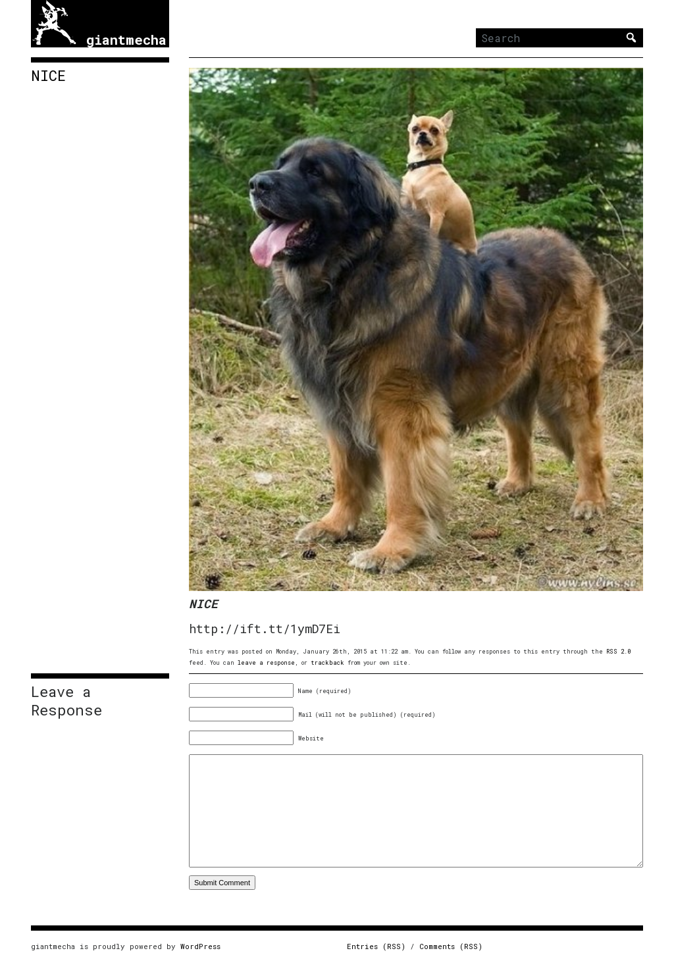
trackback (327, 662)
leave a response (266, 662)
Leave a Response (66, 701)
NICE (48, 75)
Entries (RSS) (376, 946)
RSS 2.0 (618, 651)
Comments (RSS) (450, 946)
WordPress (200, 946)
